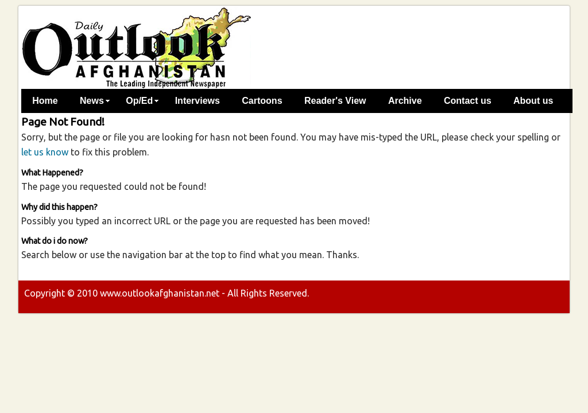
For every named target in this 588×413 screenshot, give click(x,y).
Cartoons (262, 101)
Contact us (468, 101)
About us (533, 101)
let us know (44, 152)
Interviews (197, 101)
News (92, 101)
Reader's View (335, 101)
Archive (405, 101)
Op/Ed (139, 101)
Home (44, 101)
